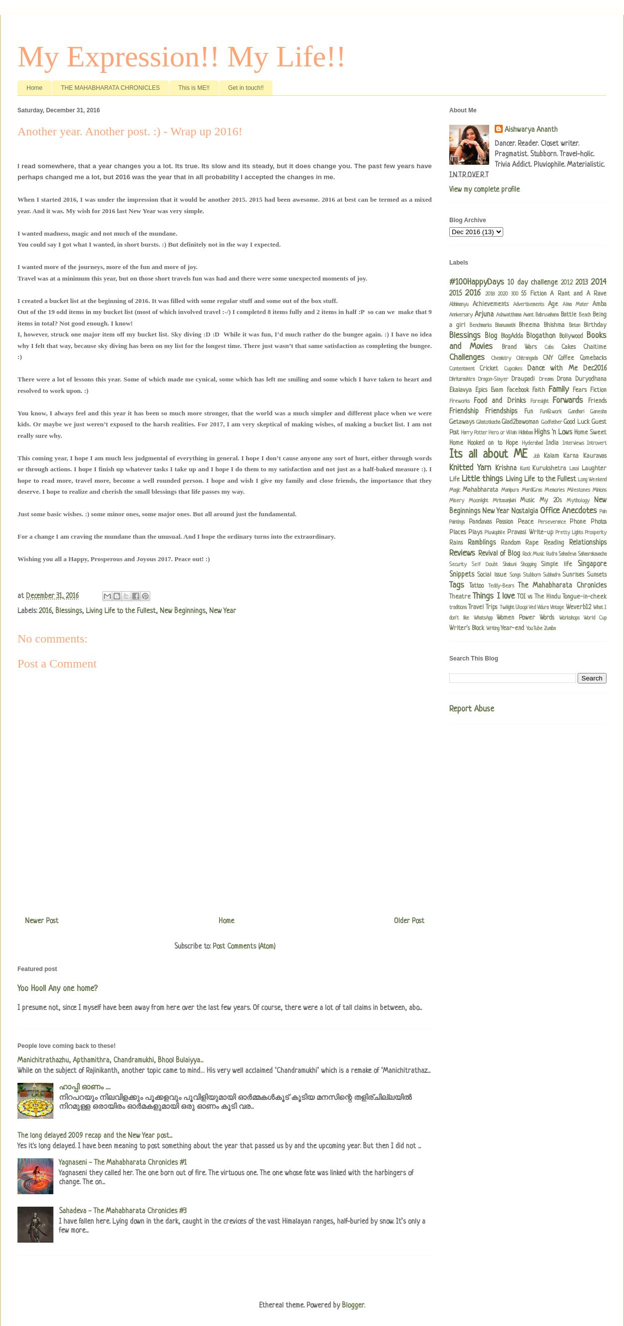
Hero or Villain (503, 433)
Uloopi (521, 608)
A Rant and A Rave (578, 294)
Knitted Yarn (470, 468)
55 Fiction (533, 294)
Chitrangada (527, 358)
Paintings (457, 522)
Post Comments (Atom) (244, 947)
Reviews (462, 553)
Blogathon (541, 336)
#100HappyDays (476, 282)
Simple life (556, 564)
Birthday (595, 325)
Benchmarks (481, 326)
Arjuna (484, 315)
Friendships (501, 411)
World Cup (595, 618)
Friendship (464, 411)
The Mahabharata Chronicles (562, 586)
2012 (567, 283)
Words (547, 618)
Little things (482, 479)
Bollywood (571, 336)
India (552, 443)
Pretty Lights (569, 533)
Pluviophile (495, 533)
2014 (599, 282)
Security (458, 565)
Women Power (516, 618)
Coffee (566, 358)
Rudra (551, 554)
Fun (528, 411)
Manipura (510, 490)
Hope (512, 443)
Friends (597, 401)
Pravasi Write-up (530, 532)
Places (457, 532)
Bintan (574, 326)
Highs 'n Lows (553, 432)
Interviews (573, 443)
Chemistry (501, 358)
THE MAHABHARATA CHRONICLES (110, 87)
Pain (603, 512)
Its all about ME (488, 455)
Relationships (588, 543)
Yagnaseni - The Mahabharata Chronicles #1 (123, 1163)
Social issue (492, 575)
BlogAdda (512, 336)
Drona (564, 379)
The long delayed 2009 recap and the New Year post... (94, 1136)
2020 (503, 294)
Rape (532, 543)
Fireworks (459, 401)
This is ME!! (194, 87)
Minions (600, 490)
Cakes (569, 347)
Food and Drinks (499, 401)
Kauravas (595, 456)
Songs (515, 575)
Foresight (539, 401)
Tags (456, 585)
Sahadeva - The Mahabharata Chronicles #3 (123, 1211)
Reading (554, 543)
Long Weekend (592, 480)
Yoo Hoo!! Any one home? (57, 989)
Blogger (353, 1306)
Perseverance (552, 522)
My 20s (551, 500)
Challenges (467, 357)
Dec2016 (595, 368)
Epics (481, 390)
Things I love (494, 596)
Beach (585, 315)
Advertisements (528, 305)
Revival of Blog (499, 554)
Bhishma (554, 325)
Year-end (512, 628)
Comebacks (593, 358)
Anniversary (461, 315)
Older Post (409, 921)
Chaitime (595, 347)
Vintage (557, 608)
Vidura (543, 608)
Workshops (569, 618)
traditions (458, 608)
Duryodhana (591, 379)
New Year (222, 611)
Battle (569, 315)
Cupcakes (513, 369)
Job (536, 456)
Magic (454, 490)
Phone (578, 522)
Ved (532, 608)
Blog (491, 336)
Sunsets (597, 575)
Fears (580, 390)
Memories (555, 490)
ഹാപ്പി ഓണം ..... (84, 1087)
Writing (492, 629)
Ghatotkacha (488, 422)
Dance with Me (552, 368)
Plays (475, 532)
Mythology (578, 501)
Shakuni (509, 565)
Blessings (68, 611)
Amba (600, 304)
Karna (571, 456)
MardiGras (532, 490)
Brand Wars (519, 347)
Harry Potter (474, 433)
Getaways (461, 422)
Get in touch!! (246, 87)
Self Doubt (485, 565)
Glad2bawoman (520, 422)
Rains (456, 543)
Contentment (462, 369)
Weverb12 (578, 607)
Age (553, 304)
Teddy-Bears (501, 586)
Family (559, 389)
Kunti (525, 469)
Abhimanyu (459, 305)
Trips (491, 607)
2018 (490, 294)
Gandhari (576, 412)
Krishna (506, 468)
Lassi (574, 469)
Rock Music (534, 554)
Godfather (551, 422)
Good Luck (577, 422)
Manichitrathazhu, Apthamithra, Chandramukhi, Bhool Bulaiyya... (110, 1060)
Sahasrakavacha (592, 554)
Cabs (549, 347)
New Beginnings (182, 611)
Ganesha (598, 412)
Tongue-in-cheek (585, 597)
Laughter (594, 468)
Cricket (489, 368)
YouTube (534, 629)
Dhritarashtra (462, 379)
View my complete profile (484, 190)
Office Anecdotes (568, 511)
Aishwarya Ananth (531, 130)
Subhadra (551, 575)
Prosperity (596, 533)
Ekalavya (460, 390)
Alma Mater (576, 305)
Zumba (550, 629)
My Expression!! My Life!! (181, 56)
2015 (455, 294)
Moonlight (478, 501)
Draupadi (523, 379)
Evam (497, 390)
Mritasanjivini (504, 501)
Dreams (546, 379)
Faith (538, 390)
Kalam (551, 456)
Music (527, 500)
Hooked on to (484, 443)
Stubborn (532, 575)
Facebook (518, 390)
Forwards (568, 400)
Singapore (592, 564)
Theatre (460, 597)
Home (34, 87)
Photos (599, 522)
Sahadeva (567, 554)
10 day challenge (533, 283)
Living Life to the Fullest (121, 611)
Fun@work (551, 412)
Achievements (491, 304)
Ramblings (482, 543)
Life (454, 479)
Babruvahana (547, 315)
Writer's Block (466, 628)
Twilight (507, 608)
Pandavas (480, 522)
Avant (528, 315)
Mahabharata (480, 490)
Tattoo (476, 586)
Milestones (578, 490)
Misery (456, 501)
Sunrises (573, 575)
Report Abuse (471, 709)
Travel (476, 607)
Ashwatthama (508, 315)
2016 (45, 611)
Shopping (528, 565)
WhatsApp (483, 618)
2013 (582, 283)
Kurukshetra (549, 468)
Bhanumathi (505, 326)
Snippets (461, 575)
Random (511, 543)
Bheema (529, 325)
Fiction (598, 390)
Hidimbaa (526, 433)
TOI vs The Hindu (539, 597)
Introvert (597, 443)
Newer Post (41, 921)
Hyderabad (532, 443)
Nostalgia (524, 511)
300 (514, 294)
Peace (526, 522)
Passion (504, 522)
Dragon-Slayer (493, 379)
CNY (548, 358)
